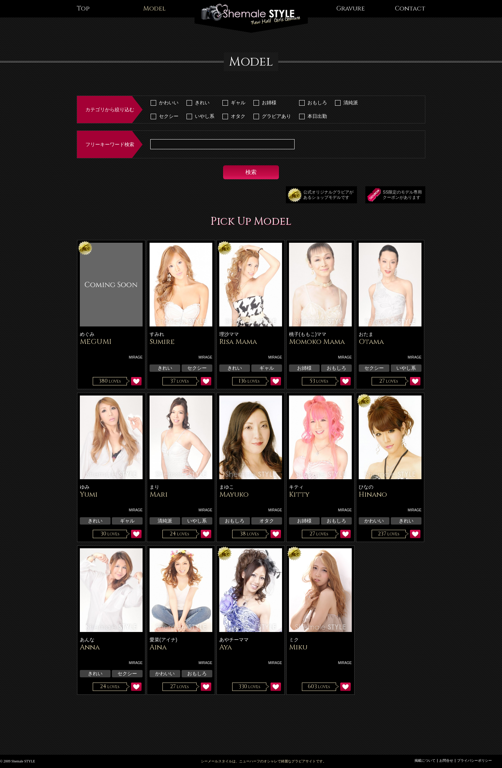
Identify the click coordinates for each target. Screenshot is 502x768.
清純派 (350, 102)
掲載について (424, 760)
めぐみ (87, 334)
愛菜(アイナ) (163, 639)
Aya (225, 647)
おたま (366, 334)
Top (83, 8)
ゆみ (85, 487)
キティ (296, 487)
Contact (410, 8)
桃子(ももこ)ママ (307, 334)
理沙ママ (229, 334)
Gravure (350, 8)
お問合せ (446, 760)
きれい (202, 102)
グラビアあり (276, 116)
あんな (87, 639)
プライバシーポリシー (474, 760)
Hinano (373, 494)
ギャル (238, 102)
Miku (298, 647)
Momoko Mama (317, 341)
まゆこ (226, 487)
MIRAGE (136, 357)
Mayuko (234, 494)
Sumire (162, 341)
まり (154, 487)
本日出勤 (317, 116)
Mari (159, 494)
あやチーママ (234, 639)
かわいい (168, 102)
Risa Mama (238, 341)
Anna (90, 647)
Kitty (299, 494)
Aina (158, 647)
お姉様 (269, 102)
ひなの (366, 487)
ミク (294, 639)
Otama (371, 341)
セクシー (168, 116)
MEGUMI (96, 341)
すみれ (157, 334)
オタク (238, 116)
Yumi (89, 494)
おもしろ (317, 102)
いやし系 (204, 116)
